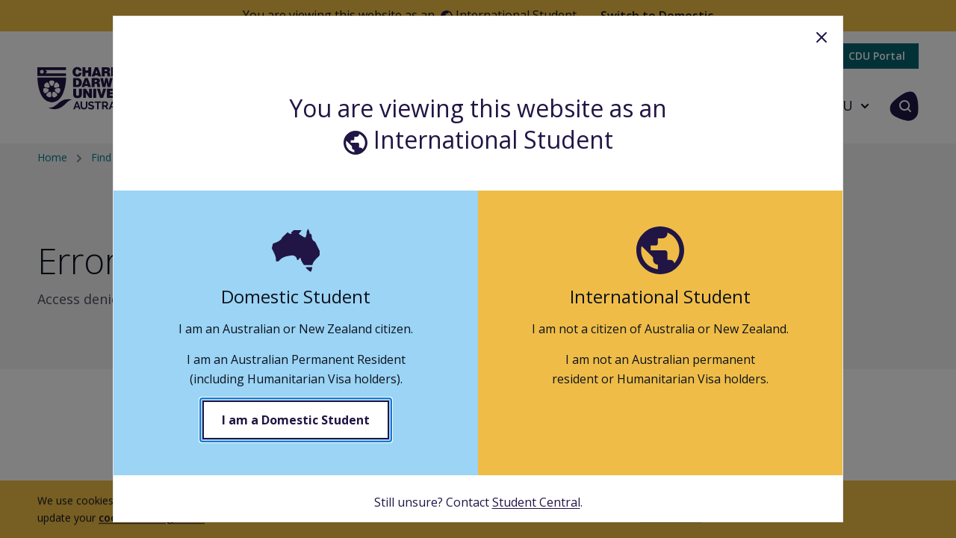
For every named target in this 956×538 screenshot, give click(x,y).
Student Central (536, 502)
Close (821, 37)
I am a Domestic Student (296, 420)
